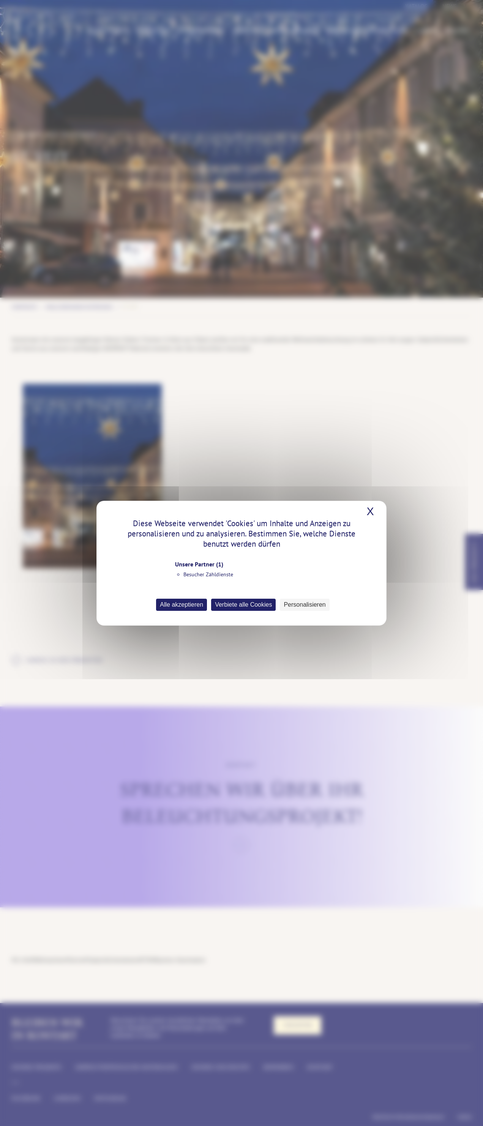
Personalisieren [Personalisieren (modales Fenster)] (304, 604)
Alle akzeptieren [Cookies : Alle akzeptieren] (181, 604)
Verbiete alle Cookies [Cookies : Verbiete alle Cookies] (243, 604)
